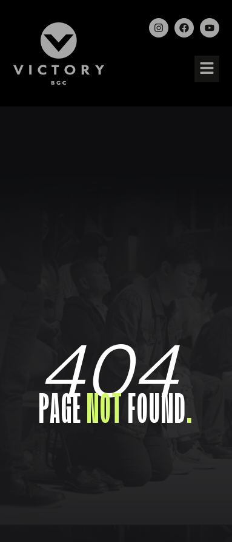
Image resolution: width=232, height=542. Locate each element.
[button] (206, 69)
